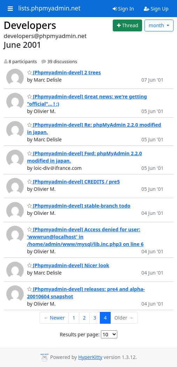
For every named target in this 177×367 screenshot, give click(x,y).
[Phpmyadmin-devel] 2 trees (64, 72)
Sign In (123, 8)
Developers (30, 25)
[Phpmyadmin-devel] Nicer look (68, 265)
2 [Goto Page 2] (84, 317)
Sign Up (156, 8)
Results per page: (79, 334)
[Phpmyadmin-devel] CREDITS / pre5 (73, 181)
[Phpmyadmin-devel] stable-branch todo (79, 205)
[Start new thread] (127, 25)
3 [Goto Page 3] (95, 317)
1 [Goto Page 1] (74, 317)
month (157, 25)
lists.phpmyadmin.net (49, 8)
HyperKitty (90, 357)
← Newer (54, 317)
